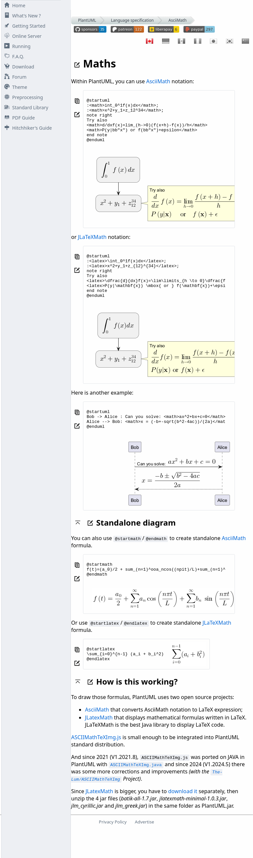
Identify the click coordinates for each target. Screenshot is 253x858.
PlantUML (87, 20)
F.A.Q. (13, 56)
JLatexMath (99, 745)
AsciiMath (178, 20)
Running (16, 46)
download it (182, 818)
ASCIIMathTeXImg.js (96, 764)
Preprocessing (22, 97)
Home (13, 5)
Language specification (132, 20)
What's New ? (21, 16)
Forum (14, 77)
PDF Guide (18, 118)
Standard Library (25, 107)
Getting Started (23, 26)
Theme (14, 87)
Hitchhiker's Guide (27, 128)
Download (18, 67)
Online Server (22, 36)
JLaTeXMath (92, 245)
